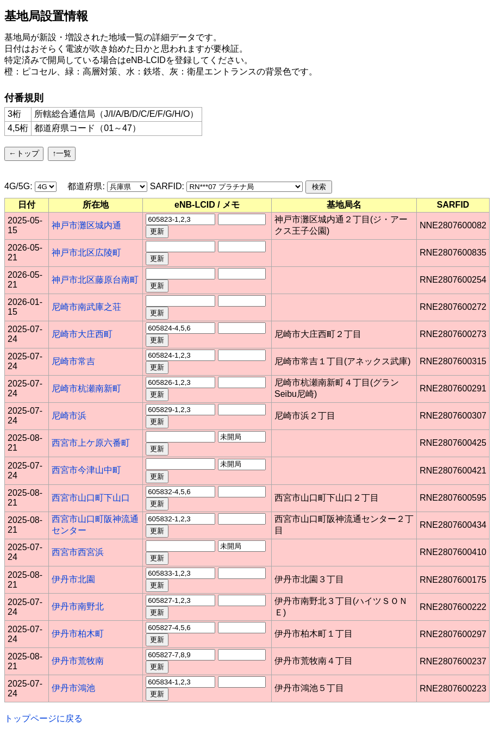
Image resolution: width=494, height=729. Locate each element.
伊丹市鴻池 (73, 688)
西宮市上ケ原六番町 (91, 442)
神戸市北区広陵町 (86, 252)
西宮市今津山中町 (86, 470)
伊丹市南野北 (78, 606)
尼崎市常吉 (73, 361)
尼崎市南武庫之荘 (86, 306)
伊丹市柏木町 (78, 633)
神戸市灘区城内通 (86, 225)
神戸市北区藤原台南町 (95, 279)
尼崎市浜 (69, 415)
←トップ (24, 153)
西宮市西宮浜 (78, 552)
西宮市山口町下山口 (91, 497)
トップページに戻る (43, 718)
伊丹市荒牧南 (78, 660)
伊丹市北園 (73, 579)
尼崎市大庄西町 (82, 334)
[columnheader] (27, 205)
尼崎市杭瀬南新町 (86, 388)
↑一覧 (61, 153)
